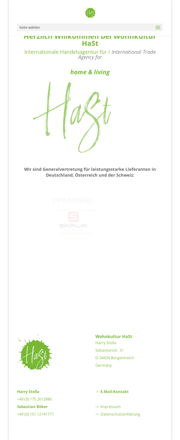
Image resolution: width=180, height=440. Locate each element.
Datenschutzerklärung (120, 414)
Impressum (111, 406)
